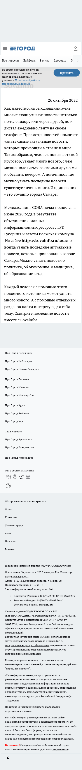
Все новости (10, 60)
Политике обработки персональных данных (21, 81)
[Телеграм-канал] (21, 477)
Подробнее (12, 700)
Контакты (11, 517)
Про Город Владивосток (19, 447)
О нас (8, 509)
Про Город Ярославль (18, 439)
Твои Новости (13, 431)
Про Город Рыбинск (17, 413)
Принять (66, 73)
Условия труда (14, 525)
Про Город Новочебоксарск (22, 369)
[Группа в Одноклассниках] (15, 477)
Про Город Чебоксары (18, 361)
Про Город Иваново (17, 387)
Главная (9, 549)
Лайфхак (29, 60)
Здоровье (60, 60)
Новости (10, 541)
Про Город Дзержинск (18, 353)
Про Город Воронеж (17, 379)
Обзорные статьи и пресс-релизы (25, 501)
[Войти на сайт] (75, 48)
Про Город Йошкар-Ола (19, 395)
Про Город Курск (15, 405)
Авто (8, 533)
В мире (45, 60)
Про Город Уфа (14, 421)
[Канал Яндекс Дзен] (28, 477)
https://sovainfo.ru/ (40, 240)
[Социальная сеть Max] (8, 485)
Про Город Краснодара (19, 457)
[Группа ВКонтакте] (8, 477)
